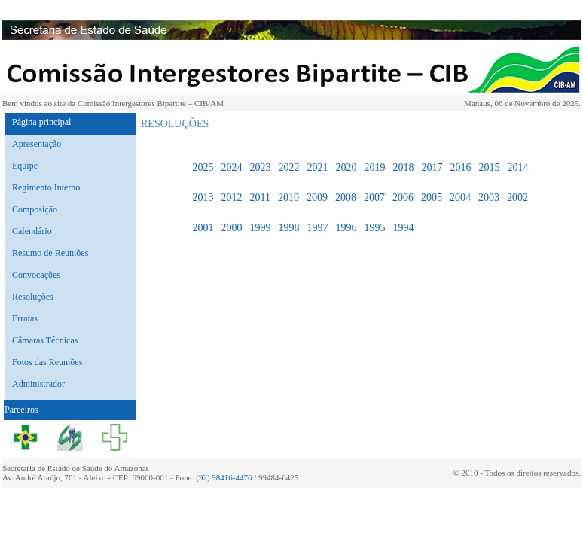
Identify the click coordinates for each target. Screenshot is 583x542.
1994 (403, 227)
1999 (259, 227)
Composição (34, 209)
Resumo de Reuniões (50, 253)
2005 (431, 197)
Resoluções (32, 296)
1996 (345, 227)
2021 (317, 167)
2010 (288, 197)
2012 (231, 197)
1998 (288, 227)
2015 (488, 167)
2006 (403, 197)
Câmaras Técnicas (45, 340)
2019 (374, 167)
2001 (202, 227)
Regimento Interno (46, 187)
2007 (374, 197)
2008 (345, 197)
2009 (317, 197)
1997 (317, 227)
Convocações (36, 274)
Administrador (38, 384)
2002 (517, 197)
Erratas (25, 318)
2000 (231, 227)
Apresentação (36, 144)
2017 (431, 167)
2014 (517, 167)
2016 (460, 167)
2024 (231, 167)
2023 (259, 167)
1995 (374, 227)
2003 (488, 197)
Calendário (32, 231)
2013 (202, 197)
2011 (259, 197)
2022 (288, 167)
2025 (202, 167)
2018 (403, 167)
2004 (460, 197)
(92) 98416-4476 (224, 477)
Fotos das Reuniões (47, 362)
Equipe (25, 165)
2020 (345, 167)
